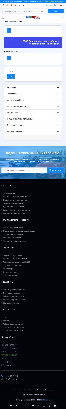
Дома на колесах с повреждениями (15, 210)
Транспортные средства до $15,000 (15, 262)
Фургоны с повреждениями (12, 206)
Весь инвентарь (8, 193)
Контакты (5, 321)
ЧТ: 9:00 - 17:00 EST (9, 355)
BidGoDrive (45, 400)
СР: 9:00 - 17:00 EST (9, 352)
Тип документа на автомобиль (20, 119)
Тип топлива (12, 112)
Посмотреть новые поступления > (53, 1)
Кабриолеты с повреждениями (13, 241)
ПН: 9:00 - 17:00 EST (9, 345)
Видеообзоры (7, 268)
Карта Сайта (28, 390)
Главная (5, 21)
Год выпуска (12, 93)
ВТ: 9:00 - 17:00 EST (9, 348)
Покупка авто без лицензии (12, 327)
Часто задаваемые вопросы (13, 290)
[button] (11, 405)
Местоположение (14, 131)
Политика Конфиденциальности (33, 394)
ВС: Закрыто (6, 365)
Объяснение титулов (10, 303)
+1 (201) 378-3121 (9, 376)
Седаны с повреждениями (12, 234)
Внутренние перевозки (10, 293)
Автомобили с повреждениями (14, 197)
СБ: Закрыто (6, 361)
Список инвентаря (9, 272)
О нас (4, 317)
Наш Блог (16, 390)
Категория (11, 87)
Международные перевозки (12, 296)
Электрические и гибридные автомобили (18, 231)
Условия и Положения (45, 390)
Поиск (56, 11)
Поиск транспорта (9, 275)
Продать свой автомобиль (12, 330)
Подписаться (56, 170)
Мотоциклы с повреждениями (13, 213)
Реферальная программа (12, 324)
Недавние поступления (11, 265)
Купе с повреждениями (11, 237)
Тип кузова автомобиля (17, 106)
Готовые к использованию (12, 255)
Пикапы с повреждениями (12, 203)
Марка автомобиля (15, 100)
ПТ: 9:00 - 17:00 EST (9, 358)
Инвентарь (13, 21)
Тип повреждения (14, 125)
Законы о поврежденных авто (13, 299)
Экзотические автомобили (12, 228)
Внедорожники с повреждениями (14, 200)
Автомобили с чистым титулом (14, 259)
